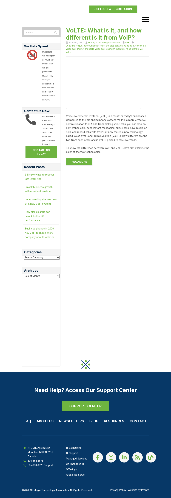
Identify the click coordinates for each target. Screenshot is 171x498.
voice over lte (132, 49)
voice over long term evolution (110, 49)
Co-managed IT (75, 464)
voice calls (129, 46)
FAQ (27, 421)
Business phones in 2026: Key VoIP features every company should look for (39, 233)
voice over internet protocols (80, 49)
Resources (114, 421)
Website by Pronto (138, 490)
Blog (93, 421)
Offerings (71, 469)
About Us (45, 421)
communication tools (94, 46)
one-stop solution (114, 46)
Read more (79, 161)
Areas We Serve (75, 474)
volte (68, 52)
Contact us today (41, 152)
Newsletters (71, 421)
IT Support (72, 453)
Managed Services (76, 458)
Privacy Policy (118, 490)
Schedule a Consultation (113, 8)
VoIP (127, 42)
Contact (138, 421)
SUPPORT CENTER (85, 406)
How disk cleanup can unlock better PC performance (37, 216)
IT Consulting (73, 447)
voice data (140, 46)
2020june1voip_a (74, 46)
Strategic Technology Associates (104, 42)
